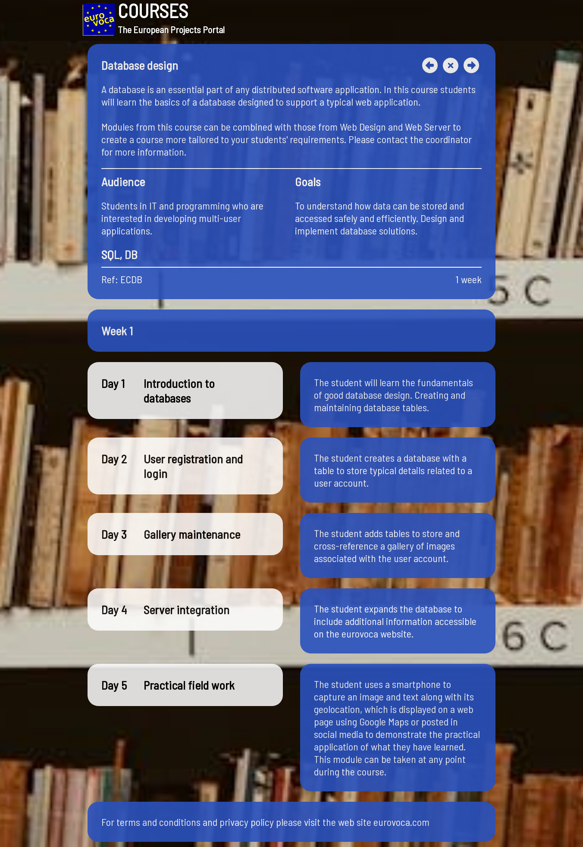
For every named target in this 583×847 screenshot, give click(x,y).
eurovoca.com (401, 822)
